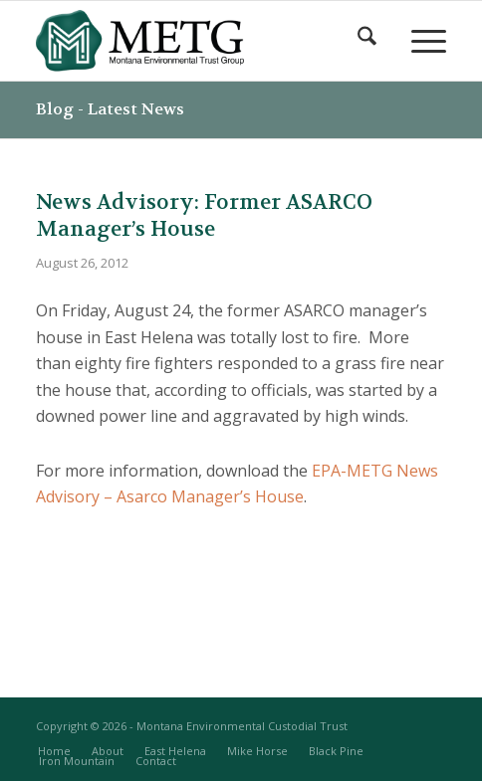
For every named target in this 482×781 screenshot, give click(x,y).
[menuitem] (364, 41)
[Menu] (418, 41)
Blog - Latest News (110, 108)
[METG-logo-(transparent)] (199, 41)
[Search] (364, 41)
